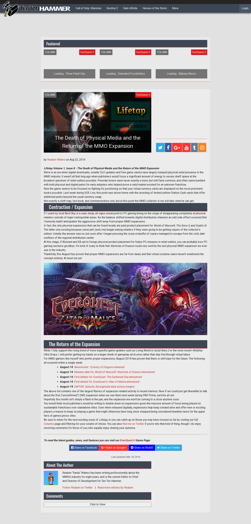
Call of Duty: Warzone (88, 8)
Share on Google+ (114, 447)
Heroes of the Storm (155, 8)
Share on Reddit (142, 447)
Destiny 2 (112, 8)
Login (245, 8)
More (175, 8)
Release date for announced (114, 372)
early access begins (104, 386)
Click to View (97, 504)
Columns (49, 423)
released (99, 367)
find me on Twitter (133, 423)
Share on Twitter (168, 447)
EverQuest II (127, 440)
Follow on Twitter (77, 487)
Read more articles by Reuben (115, 487)
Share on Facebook (84, 447)
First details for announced (108, 377)
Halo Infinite (130, 8)
